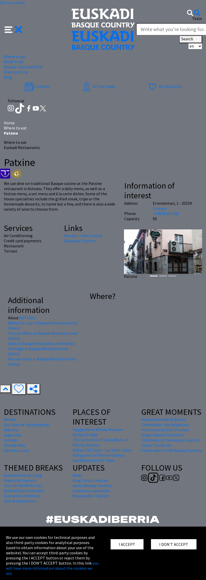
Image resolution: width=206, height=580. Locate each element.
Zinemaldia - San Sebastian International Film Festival (165, 427)
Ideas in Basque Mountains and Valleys (41, 343)
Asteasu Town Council (83, 235)
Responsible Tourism (91, 495)
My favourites (164, 86)
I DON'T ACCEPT (173, 544)
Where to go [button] (14, 56)
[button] (13, 29)
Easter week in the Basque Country (171, 450)
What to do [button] (13, 61)
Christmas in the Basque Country (170, 440)
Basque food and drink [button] (23, 66)
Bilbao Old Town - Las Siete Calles (102, 450)
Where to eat (15, 127)
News (77, 475)
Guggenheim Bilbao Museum (98, 429)
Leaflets (37, 86)
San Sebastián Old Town (94, 460)
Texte (197, 18)
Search (190, 39)
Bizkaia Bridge (85, 434)
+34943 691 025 (166, 213)
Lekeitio (11, 429)
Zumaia (10, 440)
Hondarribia (14, 445)
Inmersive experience (91, 490)
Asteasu (160, 208)
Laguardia (12, 434)
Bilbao (9, 419)
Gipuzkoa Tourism (80, 240)
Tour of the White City (23, 485)
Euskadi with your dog (23, 475)
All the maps (98, 86)
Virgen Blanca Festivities (162, 434)
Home (9, 122)
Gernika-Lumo (16, 450)
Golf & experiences (20, 500)
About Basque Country (92, 485)
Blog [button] (8, 77)
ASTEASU (28, 317)
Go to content (12, 2)
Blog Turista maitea (90, 480)
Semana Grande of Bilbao (163, 419)
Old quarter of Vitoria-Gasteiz (99, 455)
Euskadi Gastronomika (23, 490)
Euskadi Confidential (22, 495)
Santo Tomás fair (156, 445)
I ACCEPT (127, 544)
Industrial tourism (20, 480)
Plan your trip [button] (16, 71)
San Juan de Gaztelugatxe (26, 424)
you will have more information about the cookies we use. (52, 568)
